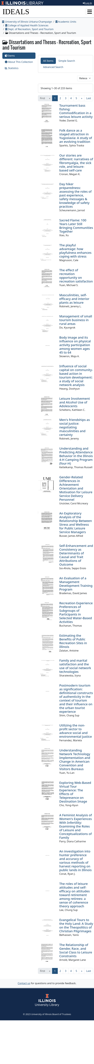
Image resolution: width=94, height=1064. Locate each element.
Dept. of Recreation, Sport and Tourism (29, 29)
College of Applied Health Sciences (26, 25)
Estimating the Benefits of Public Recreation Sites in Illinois (73, 641)
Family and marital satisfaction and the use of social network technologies (75, 666)
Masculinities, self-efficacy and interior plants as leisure (74, 299)
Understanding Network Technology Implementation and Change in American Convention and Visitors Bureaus (74, 759)
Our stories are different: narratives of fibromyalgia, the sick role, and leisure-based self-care (76, 162)
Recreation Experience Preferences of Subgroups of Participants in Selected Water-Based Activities (76, 612)
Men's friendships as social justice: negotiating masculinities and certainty (74, 427)
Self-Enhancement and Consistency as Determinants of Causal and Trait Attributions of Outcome (76, 555)
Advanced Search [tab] (53, 67)
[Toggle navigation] (89, 12)
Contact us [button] (24, 983)
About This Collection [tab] (19, 62)
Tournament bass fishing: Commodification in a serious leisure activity (76, 111)
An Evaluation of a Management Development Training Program (76, 583)
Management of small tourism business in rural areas (75, 320)
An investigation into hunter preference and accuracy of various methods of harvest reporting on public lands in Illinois (75, 860)
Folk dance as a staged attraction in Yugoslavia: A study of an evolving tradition (75, 136)
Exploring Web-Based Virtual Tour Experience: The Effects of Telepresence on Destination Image (75, 792)
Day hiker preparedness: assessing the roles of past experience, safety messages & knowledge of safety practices (75, 195)
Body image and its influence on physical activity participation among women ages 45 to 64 (75, 345)
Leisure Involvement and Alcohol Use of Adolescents (74, 402)
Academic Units (66, 21)
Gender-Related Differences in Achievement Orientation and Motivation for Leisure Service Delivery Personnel (75, 488)
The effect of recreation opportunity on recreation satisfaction (76, 275)
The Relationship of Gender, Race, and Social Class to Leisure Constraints (75, 950)
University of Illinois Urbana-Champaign (27, 21)
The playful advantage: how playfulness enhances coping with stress (75, 250)
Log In (87, 3)
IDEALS (16, 11)
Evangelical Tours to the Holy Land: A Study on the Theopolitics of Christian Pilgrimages (76, 925)
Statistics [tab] (12, 68)
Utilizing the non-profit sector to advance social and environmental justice (75, 731)
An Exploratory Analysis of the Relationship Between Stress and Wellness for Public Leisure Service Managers (75, 522)
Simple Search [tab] (66, 61)
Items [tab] (10, 55)
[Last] (88, 98)
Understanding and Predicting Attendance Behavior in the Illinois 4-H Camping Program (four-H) (76, 456)
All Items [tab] (48, 61)
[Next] (81, 98)
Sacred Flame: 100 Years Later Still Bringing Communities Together (76, 226)
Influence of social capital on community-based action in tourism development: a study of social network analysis (76, 375)
